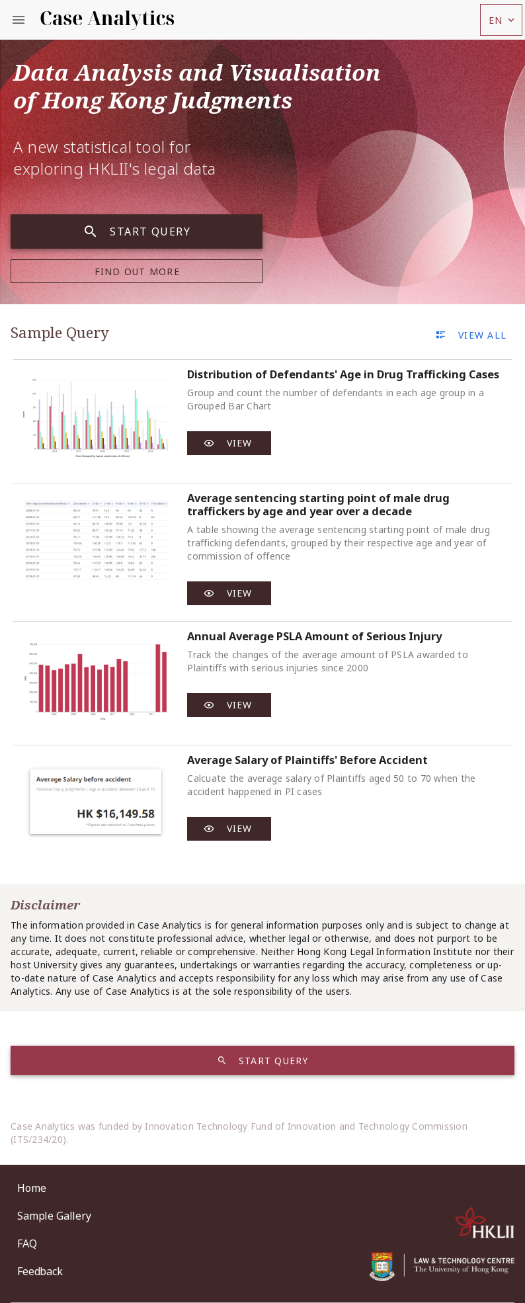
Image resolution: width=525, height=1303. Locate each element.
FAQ (27, 1243)
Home (31, 1188)
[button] (501, 20)
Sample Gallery (54, 1215)
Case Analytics (107, 17)
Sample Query (60, 333)
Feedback (40, 1271)
